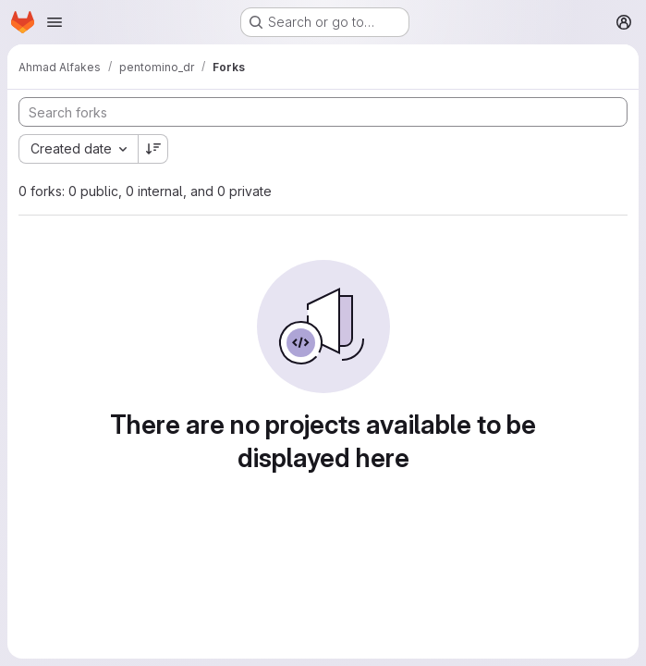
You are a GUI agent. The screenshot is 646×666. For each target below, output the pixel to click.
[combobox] (78, 149)
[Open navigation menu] (54, 22)
